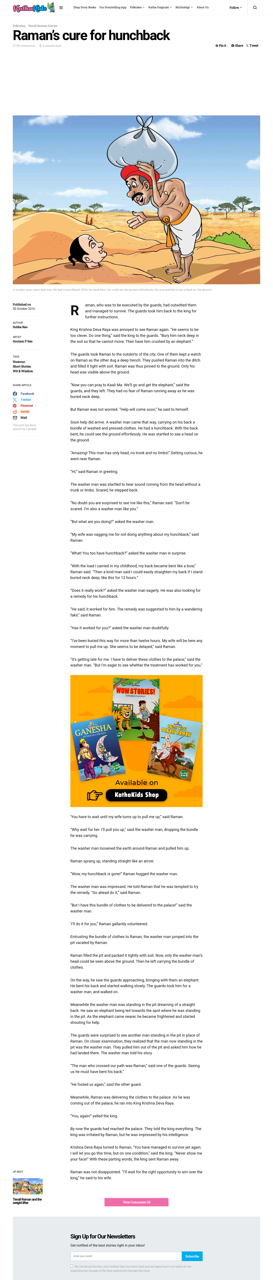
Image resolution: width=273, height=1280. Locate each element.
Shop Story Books (84, 7)
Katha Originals (158, 7)
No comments (25, 45)
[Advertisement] (136, 80)
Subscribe (192, 1256)
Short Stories (22, 366)
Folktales (136, 7)
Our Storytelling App (112, 7)
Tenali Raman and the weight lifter (27, 1201)
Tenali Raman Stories (42, 26)
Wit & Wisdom (23, 371)
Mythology (183, 7)
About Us (203, 7)
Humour (19, 362)
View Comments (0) (136, 1202)
